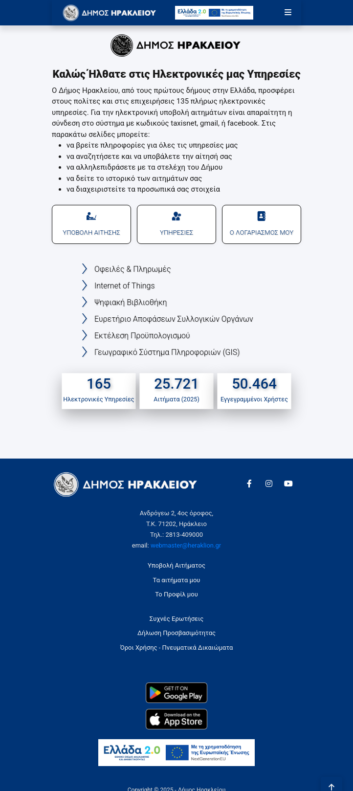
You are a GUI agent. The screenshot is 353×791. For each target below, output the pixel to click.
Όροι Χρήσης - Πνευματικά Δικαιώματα (176, 647)
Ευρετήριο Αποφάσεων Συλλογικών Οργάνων (173, 319)
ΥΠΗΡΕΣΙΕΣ (176, 223)
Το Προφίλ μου (176, 594)
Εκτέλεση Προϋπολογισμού (142, 335)
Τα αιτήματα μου (176, 580)
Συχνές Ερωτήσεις (176, 618)
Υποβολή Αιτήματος (176, 565)
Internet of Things (124, 285)
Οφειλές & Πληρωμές (132, 269)
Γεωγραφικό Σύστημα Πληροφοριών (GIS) (167, 352)
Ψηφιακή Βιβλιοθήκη (130, 302)
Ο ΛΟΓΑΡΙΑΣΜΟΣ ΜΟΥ (261, 223)
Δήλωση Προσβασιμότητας (176, 633)
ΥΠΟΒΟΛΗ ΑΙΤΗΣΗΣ (91, 223)
